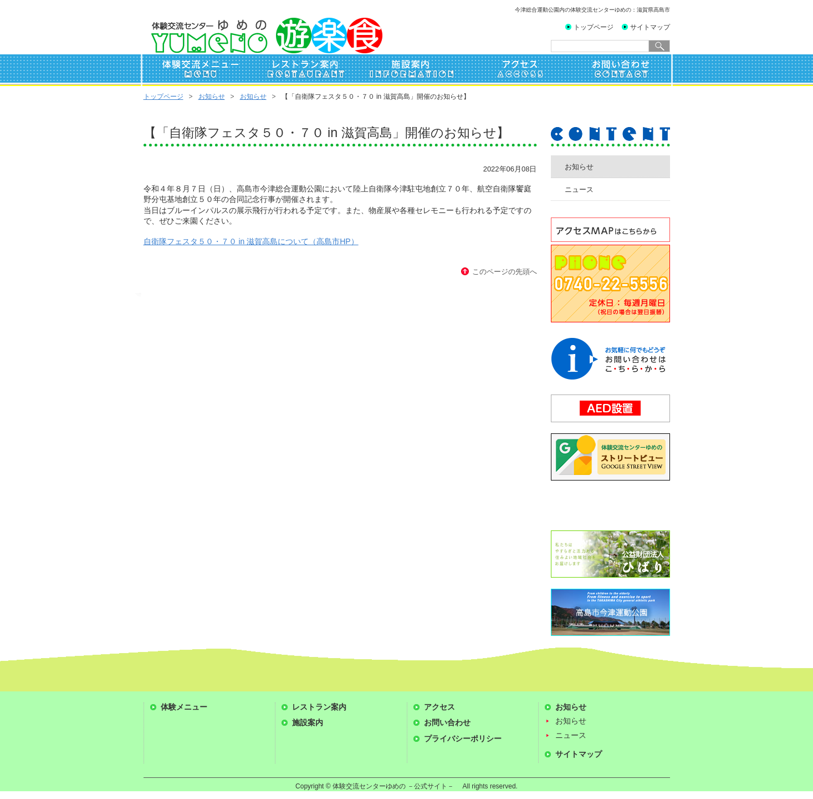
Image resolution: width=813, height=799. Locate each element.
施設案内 (408, 71)
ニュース (579, 189)
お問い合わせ (618, 71)
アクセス (513, 71)
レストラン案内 (302, 71)
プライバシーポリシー (463, 738)
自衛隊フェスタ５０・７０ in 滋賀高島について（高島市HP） (251, 241)
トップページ (593, 27)
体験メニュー (184, 706)
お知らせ (211, 96)
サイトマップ (650, 27)
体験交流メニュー (196, 71)
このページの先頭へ (504, 271)
